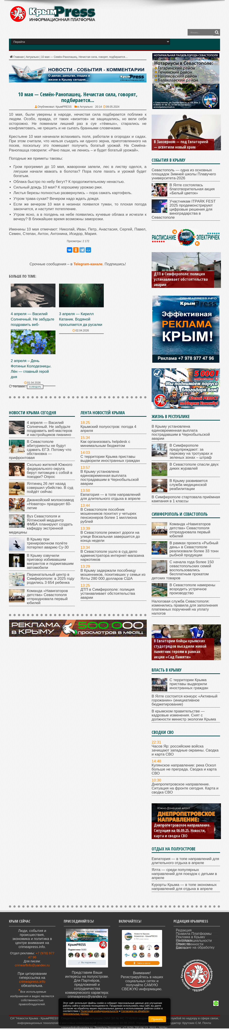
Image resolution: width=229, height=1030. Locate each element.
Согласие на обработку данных (195, 948)
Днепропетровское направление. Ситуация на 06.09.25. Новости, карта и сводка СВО (182, 830)
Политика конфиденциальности (194, 940)
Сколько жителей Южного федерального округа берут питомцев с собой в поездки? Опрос (49, 471)
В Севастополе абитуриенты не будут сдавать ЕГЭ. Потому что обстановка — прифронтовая (40, 450)
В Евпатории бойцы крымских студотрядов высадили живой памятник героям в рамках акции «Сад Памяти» (180, 648)
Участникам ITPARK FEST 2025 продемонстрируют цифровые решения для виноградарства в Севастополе (184, 209)
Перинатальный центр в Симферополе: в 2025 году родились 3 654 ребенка (50, 578)
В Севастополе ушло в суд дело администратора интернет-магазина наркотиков (112, 555)
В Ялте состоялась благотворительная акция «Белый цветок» (192, 189)
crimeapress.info (32, 982)
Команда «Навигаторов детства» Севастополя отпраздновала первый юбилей (47, 597)
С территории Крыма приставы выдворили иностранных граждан (110, 458)
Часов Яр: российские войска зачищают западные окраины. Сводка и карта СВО (185, 750)
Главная (16, 57)
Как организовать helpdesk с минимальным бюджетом (105, 444)
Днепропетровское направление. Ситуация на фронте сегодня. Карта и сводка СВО (185, 788)
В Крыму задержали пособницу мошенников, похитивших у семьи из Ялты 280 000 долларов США (113, 574)
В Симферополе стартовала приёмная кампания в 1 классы (186, 499)
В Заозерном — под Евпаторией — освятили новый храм (181, 144)
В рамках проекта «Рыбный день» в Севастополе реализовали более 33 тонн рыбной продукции (194, 549)
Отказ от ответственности (189, 944)
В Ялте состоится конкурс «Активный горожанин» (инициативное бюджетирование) (184, 700)
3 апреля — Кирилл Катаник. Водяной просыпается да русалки (80, 319)
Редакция (184, 930)
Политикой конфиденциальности (99, 1011)
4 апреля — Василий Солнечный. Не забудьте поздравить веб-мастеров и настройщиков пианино (32, 324)
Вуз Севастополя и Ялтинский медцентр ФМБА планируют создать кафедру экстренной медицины (41, 524)
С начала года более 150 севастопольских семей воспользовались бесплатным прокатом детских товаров (183, 570)
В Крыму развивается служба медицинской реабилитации (189, 485)
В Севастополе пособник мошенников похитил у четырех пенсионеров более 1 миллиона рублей (109, 515)
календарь (35, 387)
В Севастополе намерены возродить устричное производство (192, 589)
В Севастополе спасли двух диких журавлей (194, 466)
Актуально (32, 57)
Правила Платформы (194, 934)
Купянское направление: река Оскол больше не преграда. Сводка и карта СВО (184, 769)
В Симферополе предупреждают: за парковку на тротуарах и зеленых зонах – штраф (191, 451)
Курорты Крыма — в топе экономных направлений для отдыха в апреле (184, 887)
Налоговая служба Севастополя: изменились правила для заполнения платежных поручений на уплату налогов (185, 607)
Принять (157, 1019)
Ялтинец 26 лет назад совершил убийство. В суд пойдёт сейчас (50, 488)
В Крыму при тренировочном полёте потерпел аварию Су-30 (48, 543)
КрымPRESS (64, 106)
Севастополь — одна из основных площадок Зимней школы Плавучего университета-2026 (184, 174)
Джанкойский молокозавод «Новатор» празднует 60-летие (50, 504)
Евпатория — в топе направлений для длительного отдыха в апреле (110, 496)
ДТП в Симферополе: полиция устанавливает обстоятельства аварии (108, 593)
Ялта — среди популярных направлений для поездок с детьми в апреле (184, 874)
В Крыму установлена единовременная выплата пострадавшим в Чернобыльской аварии (110, 477)
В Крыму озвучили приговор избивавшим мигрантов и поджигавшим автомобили (50, 561)
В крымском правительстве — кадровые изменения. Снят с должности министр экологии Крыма (184, 715)
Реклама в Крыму (190, 937)
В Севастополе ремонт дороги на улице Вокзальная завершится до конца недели (110, 536)
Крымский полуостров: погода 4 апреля (108, 429)
